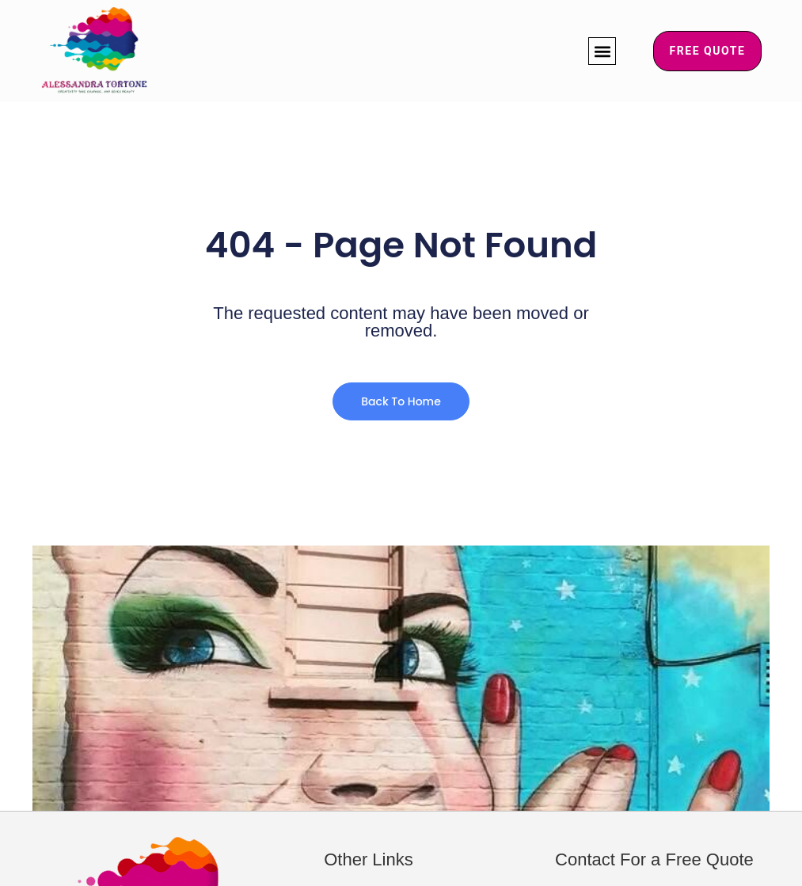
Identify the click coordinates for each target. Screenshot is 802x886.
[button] (602, 51)
